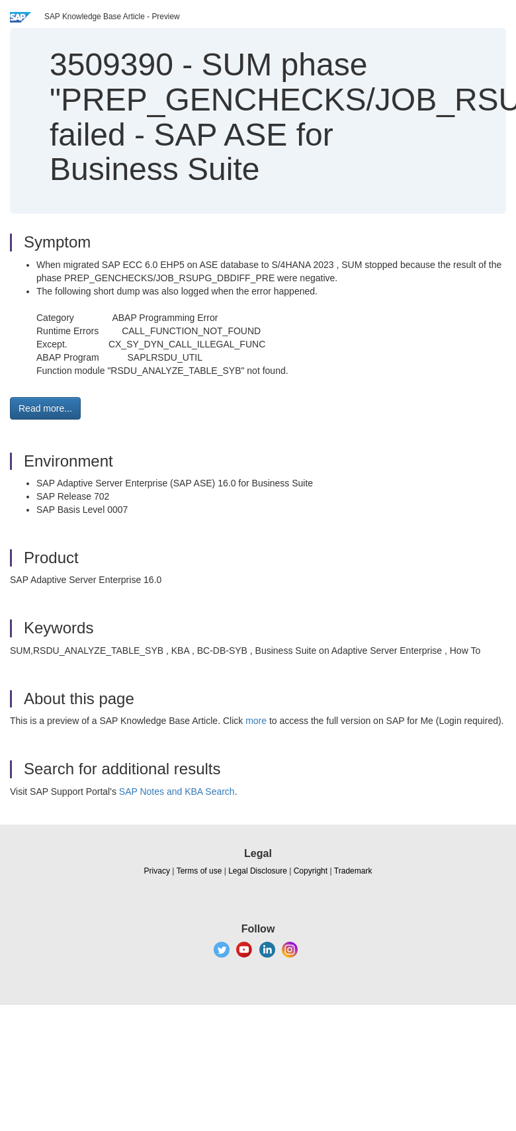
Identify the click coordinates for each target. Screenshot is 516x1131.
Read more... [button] (45, 408)
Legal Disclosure (257, 871)
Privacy (157, 871)
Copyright (310, 871)
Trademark (353, 871)
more (256, 720)
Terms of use (199, 871)
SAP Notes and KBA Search (177, 791)
